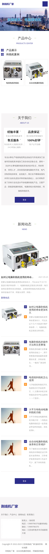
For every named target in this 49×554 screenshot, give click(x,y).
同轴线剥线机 (38, 551)
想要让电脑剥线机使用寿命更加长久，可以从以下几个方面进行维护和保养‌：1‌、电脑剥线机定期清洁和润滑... (38, 324)
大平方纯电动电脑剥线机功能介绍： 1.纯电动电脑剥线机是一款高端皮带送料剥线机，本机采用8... (38, 423)
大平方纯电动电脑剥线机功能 (38, 411)
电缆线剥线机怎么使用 (38, 379)
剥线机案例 (12, 54)
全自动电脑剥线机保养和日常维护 (38, 443)
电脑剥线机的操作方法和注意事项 (38, 343)
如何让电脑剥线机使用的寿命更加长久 (18, 277)
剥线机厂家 (10, 551)
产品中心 (13, 514)
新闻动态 (22, 514)
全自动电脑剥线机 (23, 551)
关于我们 (4, 514)
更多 (24, 199)
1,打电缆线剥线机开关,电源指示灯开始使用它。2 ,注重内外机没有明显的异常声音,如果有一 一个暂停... (38, 391)
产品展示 (11, 50)
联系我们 (30, 514)
